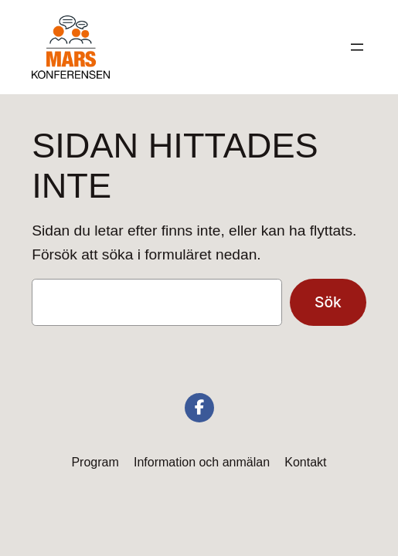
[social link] (199, 407)
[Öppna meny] (357, 47)
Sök (328, 302)
